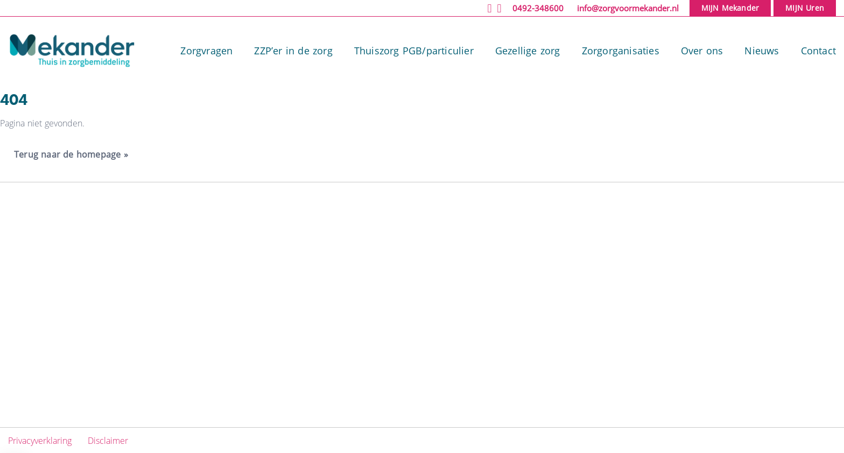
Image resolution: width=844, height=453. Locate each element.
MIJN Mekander (730, 8)
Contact (818, 50)
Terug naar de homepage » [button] (71, 154)
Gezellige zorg (527, 50)
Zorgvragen (206, 50)
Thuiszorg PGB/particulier (414, 50)
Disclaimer (108, 440)
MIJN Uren (804, 8)
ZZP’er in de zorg (293, 50)
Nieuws (761, 50)
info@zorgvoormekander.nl (628, 8)
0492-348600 (538, 8)
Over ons (702, 50)
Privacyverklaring (41, 440)
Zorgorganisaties (620, 50)
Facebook (659, 258)
